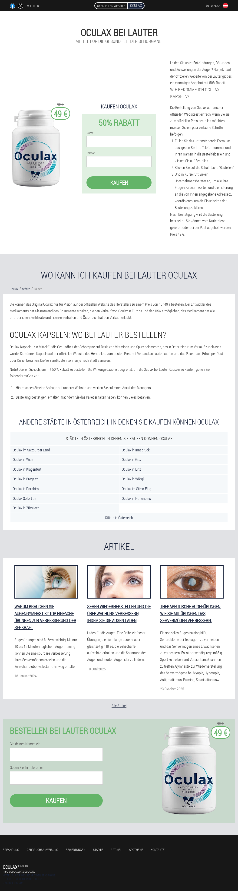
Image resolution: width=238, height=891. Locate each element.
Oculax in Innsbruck (136, 449)
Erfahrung (11, 849)
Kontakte (158, 849)
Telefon (91, 153)
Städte (98, 849)
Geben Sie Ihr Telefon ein (27, 767)
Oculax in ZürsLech (26, 507)
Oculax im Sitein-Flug (136, 488)
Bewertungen (75, 849)
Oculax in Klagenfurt (27, 469)
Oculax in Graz (132, 459)
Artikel (116, 849)
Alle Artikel (119, 705)
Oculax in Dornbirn (26, 488)
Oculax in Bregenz (25, 478)
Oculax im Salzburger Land (31, 449)
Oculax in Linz (131, 469)
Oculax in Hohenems (136, 498)
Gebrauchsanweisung (42, 849)
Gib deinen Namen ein (25, 744)
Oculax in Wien (23, 459)
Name (89, 133)
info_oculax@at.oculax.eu (19, 871)
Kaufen (119, 182)
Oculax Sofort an (24, 498)
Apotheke (136, 849)
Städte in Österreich (119, 517)
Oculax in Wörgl (133, 478)
